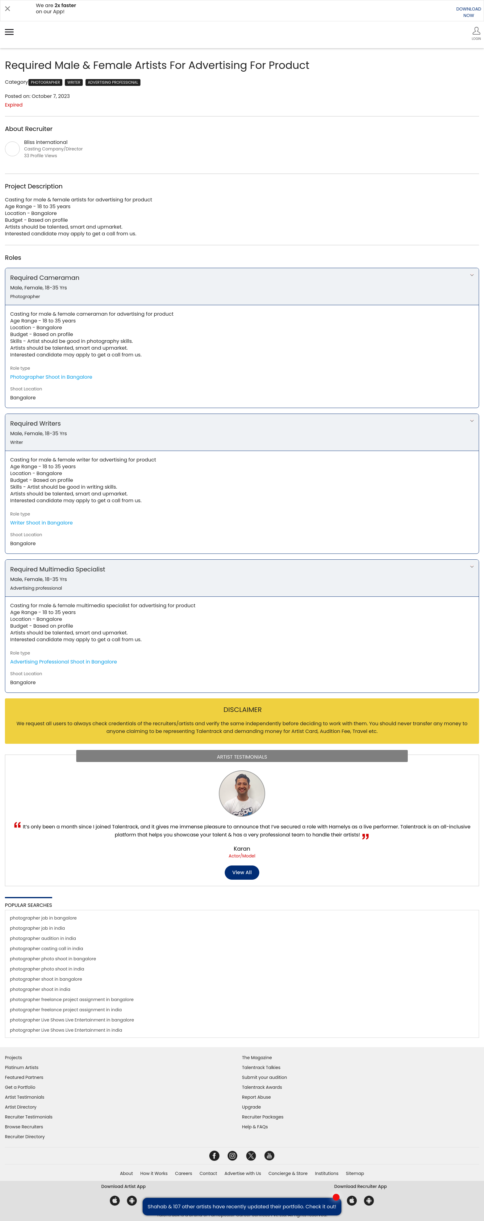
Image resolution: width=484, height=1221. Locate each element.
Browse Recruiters (24, 1126)
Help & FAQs (255, 1126)
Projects (13, 1057)
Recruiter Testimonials (28, 1116)
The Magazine (257, 1057)
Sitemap (355, 1173)
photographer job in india (37, 928)
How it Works (154, 1173)
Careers (183, 1173)
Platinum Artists (22, 1067)
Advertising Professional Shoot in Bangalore (63, 661)
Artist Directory (20, 1107)
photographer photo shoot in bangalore (53, 959)
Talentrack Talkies (261, 1067)
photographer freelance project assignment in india (66, 1010)
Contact (208, 1173)
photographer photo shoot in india (47, 969)
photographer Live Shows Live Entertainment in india (66, 1030)
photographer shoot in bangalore (46, 979)
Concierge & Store (288, 1173)
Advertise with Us (242, 1173)
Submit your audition (264, 1077)
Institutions (326, 1173)
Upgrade (251, 1107)
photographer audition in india (43, 938)
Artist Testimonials (24, 1097)
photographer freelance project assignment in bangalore (72, 999)
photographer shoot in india (40, 989)
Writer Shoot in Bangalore (41, 522)
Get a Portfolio (20, 1087)
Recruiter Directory (25, 1136)
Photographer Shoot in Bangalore (51, 377)
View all (242, 872)
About (126, 1173)
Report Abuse (256, 1097)
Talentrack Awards (262, 1087)
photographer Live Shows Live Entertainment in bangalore (72, 1020)
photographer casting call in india (46, 948)
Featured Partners (24, 1077)
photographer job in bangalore (43, 918)
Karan (242, 849)
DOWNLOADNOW (468, 12)
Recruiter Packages (262, 1116)
